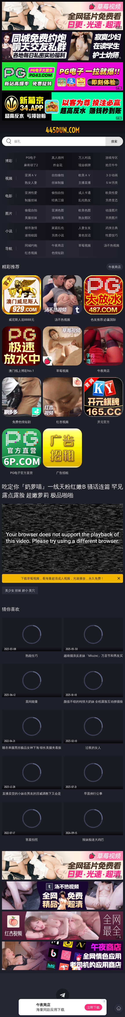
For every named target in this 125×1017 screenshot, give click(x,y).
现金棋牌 (84, 165)
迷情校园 (31, 235)
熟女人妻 (31, 182)
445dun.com (62, 130)
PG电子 (31, 157)
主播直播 (84, 182)
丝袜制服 (58, 182)
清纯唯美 (58, 218)
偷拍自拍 (58, 193)
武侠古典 (111, 228)
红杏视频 (31, 253)
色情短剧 (58, 253)
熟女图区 (84, 218)
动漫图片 (111, 210)
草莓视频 (84, 245)
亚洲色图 (58, 210)
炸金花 (57, 165)
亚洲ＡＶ (31, 175)
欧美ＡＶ (84, 175)
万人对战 (84, 157)
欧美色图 (84, 210)
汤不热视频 (111, 245)
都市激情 (31, 228)
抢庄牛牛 (111, 165)
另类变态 (111, 200)
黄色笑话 (84, 235)
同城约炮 (31, 245)
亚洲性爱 (31, 193)
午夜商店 (58, 245)
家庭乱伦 (58, 228)
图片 (8, 213)
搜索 (114, 141)
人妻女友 (84, 228)
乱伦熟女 (84, 200)
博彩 (8, 160)
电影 (8, 195)
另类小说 (58, 235)
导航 (8, 248)
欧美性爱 (111, 193)
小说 (8, 231)
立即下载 (93, 1007)
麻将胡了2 (31, 165)
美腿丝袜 (31, 218)
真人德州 (58, 157)
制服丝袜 (31, 200)
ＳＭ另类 (111, 182)
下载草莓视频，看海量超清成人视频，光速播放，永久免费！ (71, 578)
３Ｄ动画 (111, 175)
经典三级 (58, 200)
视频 (8, 178)
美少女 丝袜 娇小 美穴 (20, 590)
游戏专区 (111, 157)
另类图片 (111, 218)
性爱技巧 (111, 235)
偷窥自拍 (31, 210)
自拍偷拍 (58, 175)
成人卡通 (84, 193)
